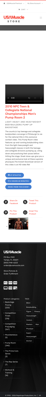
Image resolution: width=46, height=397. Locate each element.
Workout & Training (9, 371)
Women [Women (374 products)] (29, 341)
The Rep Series (11, 362)
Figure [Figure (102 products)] (28, 311)
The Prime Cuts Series (11, 352)
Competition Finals (10, 314)
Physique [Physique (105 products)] (29, 329)
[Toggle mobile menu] (41, 17)
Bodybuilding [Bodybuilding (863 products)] (31, 307)
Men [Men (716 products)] (37, 324)
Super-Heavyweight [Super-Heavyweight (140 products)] (31, 334)
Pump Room (10, 343)
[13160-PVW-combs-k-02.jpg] (18, 226)
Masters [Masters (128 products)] (29, 324)
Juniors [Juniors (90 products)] (29, 320)
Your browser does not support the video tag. (24, 94)
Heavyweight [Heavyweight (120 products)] (31, 316)
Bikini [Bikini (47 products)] (28, 303)
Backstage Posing (9, 303)
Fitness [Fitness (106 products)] (37, 311)
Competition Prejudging (10, 325)
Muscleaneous (11, 335)
